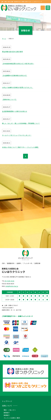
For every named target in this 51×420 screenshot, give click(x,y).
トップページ (7, 401)
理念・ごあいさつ (10, 410)
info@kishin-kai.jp (12, 286)
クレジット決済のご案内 (12, 418)
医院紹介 (7, 413)
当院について (7, 405)
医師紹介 (7, 415)
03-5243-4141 (9, 281)
